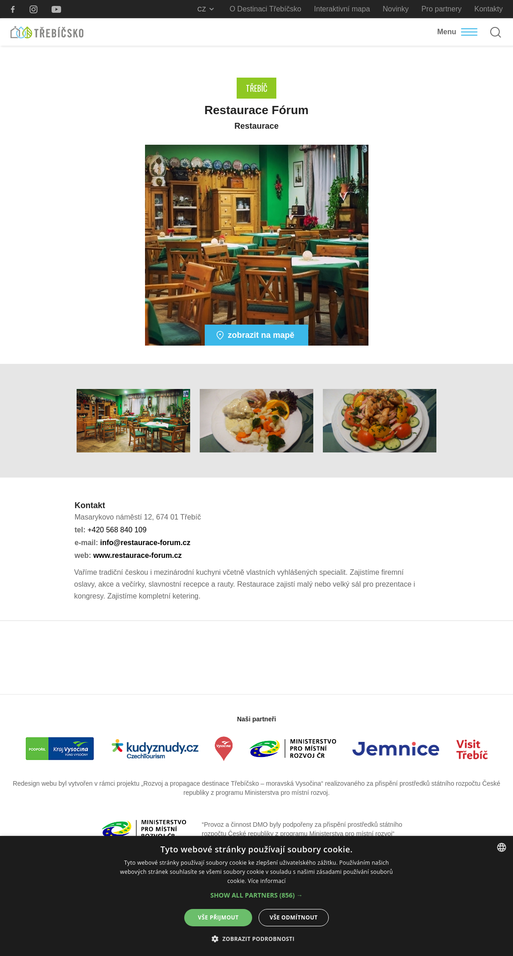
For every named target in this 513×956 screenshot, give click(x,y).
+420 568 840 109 (117, 530)
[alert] (256, 896)
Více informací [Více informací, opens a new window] (266, 881)
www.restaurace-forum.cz (137, 555)
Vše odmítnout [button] (293, 917)
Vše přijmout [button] (218, 917)
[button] (256, 895)
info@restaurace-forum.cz (145, 542)
